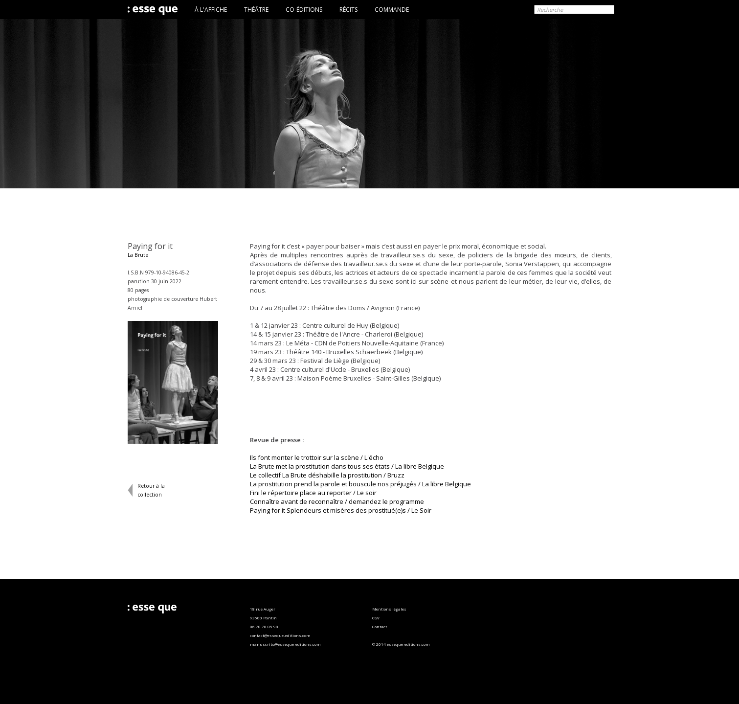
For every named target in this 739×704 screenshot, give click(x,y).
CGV (376, 617)
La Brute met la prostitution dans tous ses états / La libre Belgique (347, 466)
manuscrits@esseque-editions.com (285, 644)
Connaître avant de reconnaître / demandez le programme (337, 501)
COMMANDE (392, 9)
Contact (379, 626)
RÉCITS (348, 9)
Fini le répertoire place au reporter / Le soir (313, 492)
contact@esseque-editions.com (280, 635)
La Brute (138, 254)
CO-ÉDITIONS (304, 9)
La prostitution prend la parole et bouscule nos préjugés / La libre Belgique (360, 483)
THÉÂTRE (256, 9)
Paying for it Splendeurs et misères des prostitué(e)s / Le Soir (340, 510)
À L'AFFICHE (211, 9)
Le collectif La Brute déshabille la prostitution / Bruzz (327, 475)
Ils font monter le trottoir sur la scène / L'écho (316, 457)
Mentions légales (389, 609)
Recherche (550, 9)
